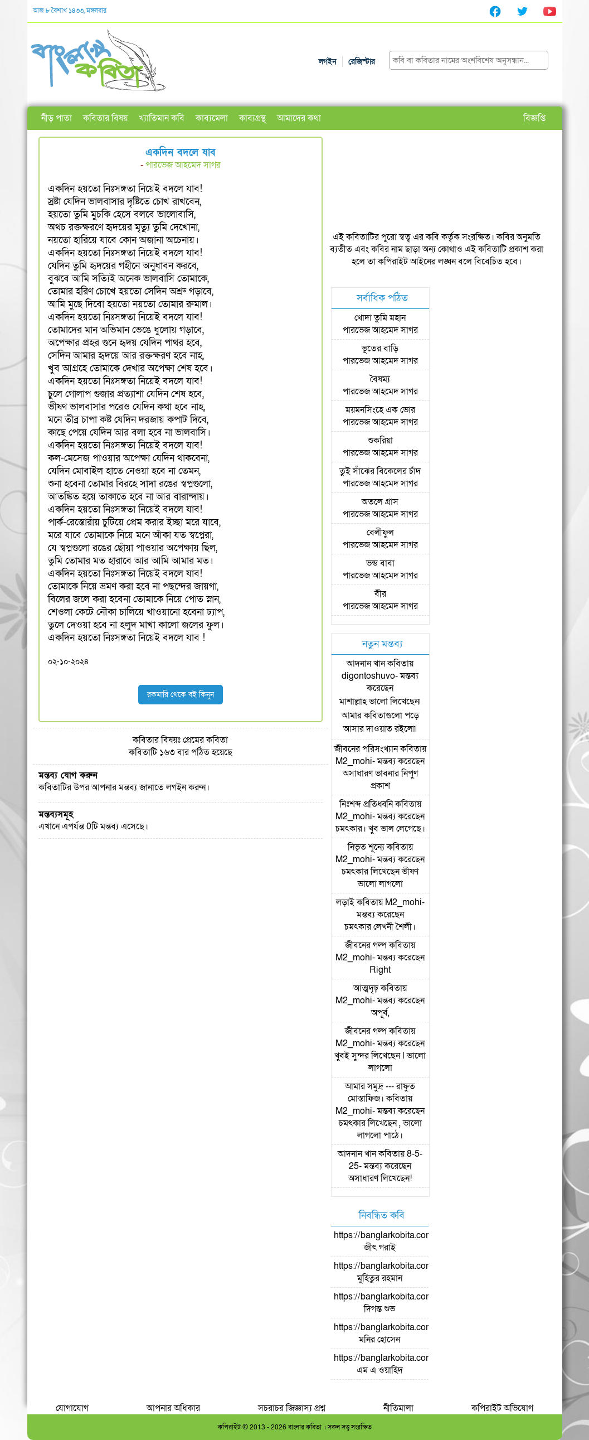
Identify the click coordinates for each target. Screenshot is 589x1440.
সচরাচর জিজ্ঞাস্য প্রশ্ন (291, 1408)
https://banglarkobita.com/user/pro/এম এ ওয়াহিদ (402, 1364)
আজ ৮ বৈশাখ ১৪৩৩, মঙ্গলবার (69, 10)
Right (380, 970)
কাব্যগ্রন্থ (252, 118)
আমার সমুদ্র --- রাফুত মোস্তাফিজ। (380, 1092)
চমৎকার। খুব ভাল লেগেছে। (380, 829)
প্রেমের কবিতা (205, 740)
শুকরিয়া (380, 440)
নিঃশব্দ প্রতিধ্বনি (366, 804)
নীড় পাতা (56, 118)
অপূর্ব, (380, 1013)
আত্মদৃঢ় (365, 988)
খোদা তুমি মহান (380, 318)
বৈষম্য (380, 379)
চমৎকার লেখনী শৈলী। (380, 927)
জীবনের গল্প (366, 945)
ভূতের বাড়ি (380, 348)
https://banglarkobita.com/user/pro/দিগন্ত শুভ (402, 1303)
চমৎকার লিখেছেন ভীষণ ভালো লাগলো (380, 878)
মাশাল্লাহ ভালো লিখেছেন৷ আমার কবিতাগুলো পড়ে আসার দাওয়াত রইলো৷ (380, 715)
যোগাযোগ (72, 1408)
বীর (380, 594)
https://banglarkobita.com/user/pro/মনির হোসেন (402, 1333)
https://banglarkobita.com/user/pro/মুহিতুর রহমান (402, 1272)
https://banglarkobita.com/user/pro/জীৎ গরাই (402, 1241)
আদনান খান (366, 664)
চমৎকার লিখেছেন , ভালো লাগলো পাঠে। (380, 1129)
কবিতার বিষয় (105, 118)
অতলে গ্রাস (380, 502)
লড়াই (345, 902)
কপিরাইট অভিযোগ (502, 1408)
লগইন (328, 61)
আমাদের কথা (299, 118)
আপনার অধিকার (173, 1408)
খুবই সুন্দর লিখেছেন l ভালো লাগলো (380, 1062)
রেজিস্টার (361, 61)
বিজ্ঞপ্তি (534, 118)
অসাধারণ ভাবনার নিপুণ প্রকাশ (380, 779)
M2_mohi (353, 761)
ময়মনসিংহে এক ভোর (380, 410)
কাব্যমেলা (212, 118)
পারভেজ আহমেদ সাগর (183, 165)
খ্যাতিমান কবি (161, 118)
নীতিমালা (398, 1408)
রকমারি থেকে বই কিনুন (180, 694)
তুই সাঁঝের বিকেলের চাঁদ (380, 471)
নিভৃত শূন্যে (366, 847)
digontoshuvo (368, 676)
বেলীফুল (380, 532)
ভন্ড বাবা (380, 563)
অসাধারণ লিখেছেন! (380, 1178)
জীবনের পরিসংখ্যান (366, 749)
